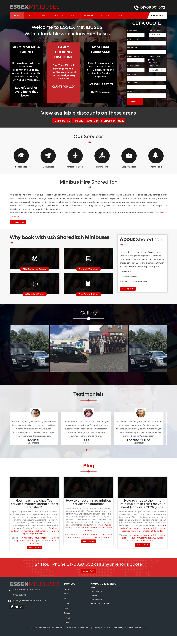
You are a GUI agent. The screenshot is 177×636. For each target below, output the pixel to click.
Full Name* (132, 74)
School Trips (21, 158)
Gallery (88, 15)
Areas (31, 15)
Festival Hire (102, 158)
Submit (135, 101)
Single (152, 59)
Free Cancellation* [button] (88, 294)
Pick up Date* (133, 31)
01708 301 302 (152, 7)
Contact (58, 15)
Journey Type (154, 56)
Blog (73, 15)
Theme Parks (156, 158)
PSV (44, 15)
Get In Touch (158, 15)
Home (19, 15)
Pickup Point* (133, 39)
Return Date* (133, 66)
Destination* (132, 47)
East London (96, 592)
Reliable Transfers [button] (88, 269)
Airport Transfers (75, 158)
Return (154, 62)
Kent (93, 588)
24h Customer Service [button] (34, 269)
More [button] (121, 121)
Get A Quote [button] (17, 222)
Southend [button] (92, 121)
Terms (120, 15)
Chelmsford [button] (108, 121)
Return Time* (154, 66)
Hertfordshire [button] (61, 121)
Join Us (105, 15)
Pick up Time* (155, 31)
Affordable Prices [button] (34, 294)
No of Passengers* (135, 56)
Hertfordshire (96, 599)
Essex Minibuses (101, 537)
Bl (88, 466)
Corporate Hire (129, 158)
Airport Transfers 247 (100, 603)
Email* (130, 91)
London (94, 596)
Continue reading (35, 531)
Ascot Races (48, 158)
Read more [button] (35, 547)
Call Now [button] (88, 571)
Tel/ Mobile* (132, 83)
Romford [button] (78, 121)
